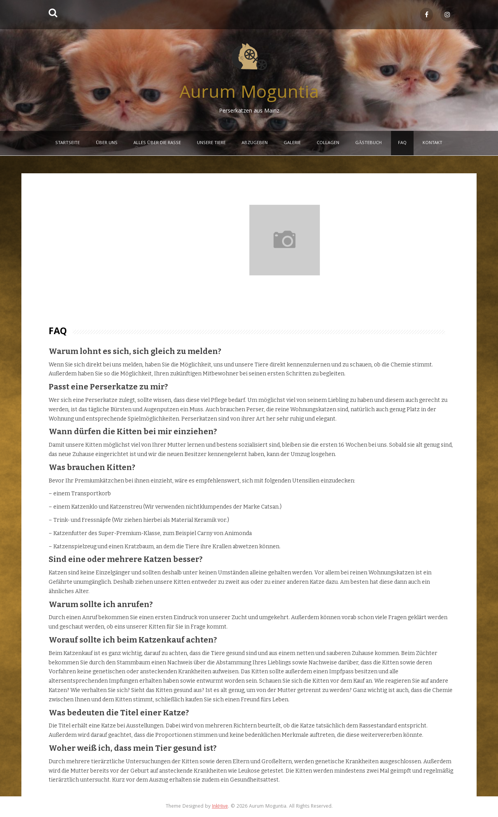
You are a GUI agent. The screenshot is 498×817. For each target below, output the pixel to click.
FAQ (402, 143)
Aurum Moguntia (249, 94)
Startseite (67, 143)
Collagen (328, 143)
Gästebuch (368, 143)
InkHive (220, 807)
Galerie (292, 143)
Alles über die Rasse (157, 143)
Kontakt (432, 143)
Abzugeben (255, 143)
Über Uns (106, 143)
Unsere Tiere (211, 143)
